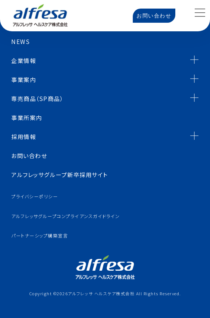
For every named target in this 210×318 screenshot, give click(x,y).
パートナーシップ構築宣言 (39, 235)
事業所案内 (26, 117)
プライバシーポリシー (34, 196)
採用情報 (104, 136)
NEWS (20, 41)
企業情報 (104, 59)
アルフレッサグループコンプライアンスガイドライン (65, 216)
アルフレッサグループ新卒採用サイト (59, 174)
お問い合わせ (154, 16)
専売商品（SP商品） (104, 98)
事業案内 (104, 79)
